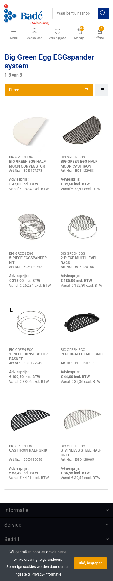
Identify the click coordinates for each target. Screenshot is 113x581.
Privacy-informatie (46, 574)
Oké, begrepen (90, 563)
